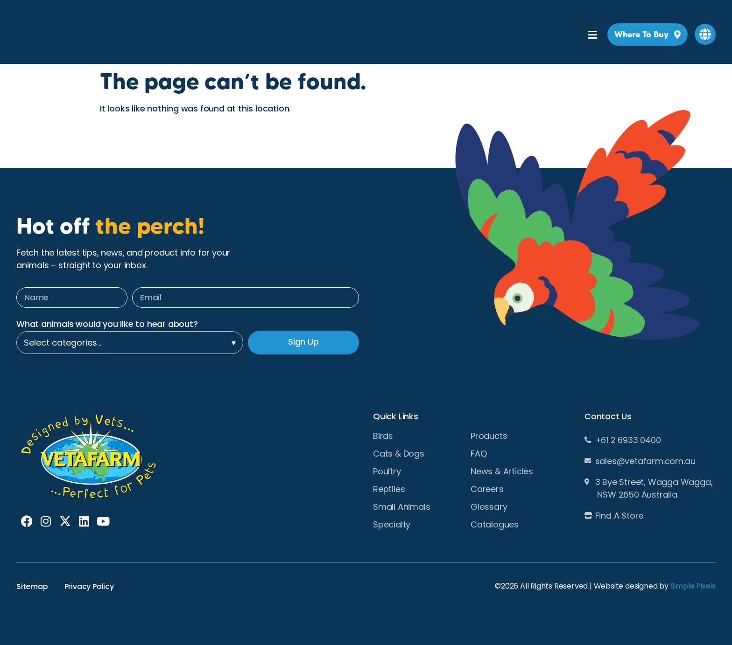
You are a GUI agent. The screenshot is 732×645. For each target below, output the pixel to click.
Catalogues (495, 524)
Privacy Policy (89, 586)
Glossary (489, 507)
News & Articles (502, 471)
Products (489, 436)
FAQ (478, 453)
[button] (705, 34)
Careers (487, 489)
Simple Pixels (693, 586)
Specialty (391, 524)
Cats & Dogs (398, 453)
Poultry (387, 471)
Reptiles (389, 489)
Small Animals (401, 507)
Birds (383, 436)
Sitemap (32, 586)
